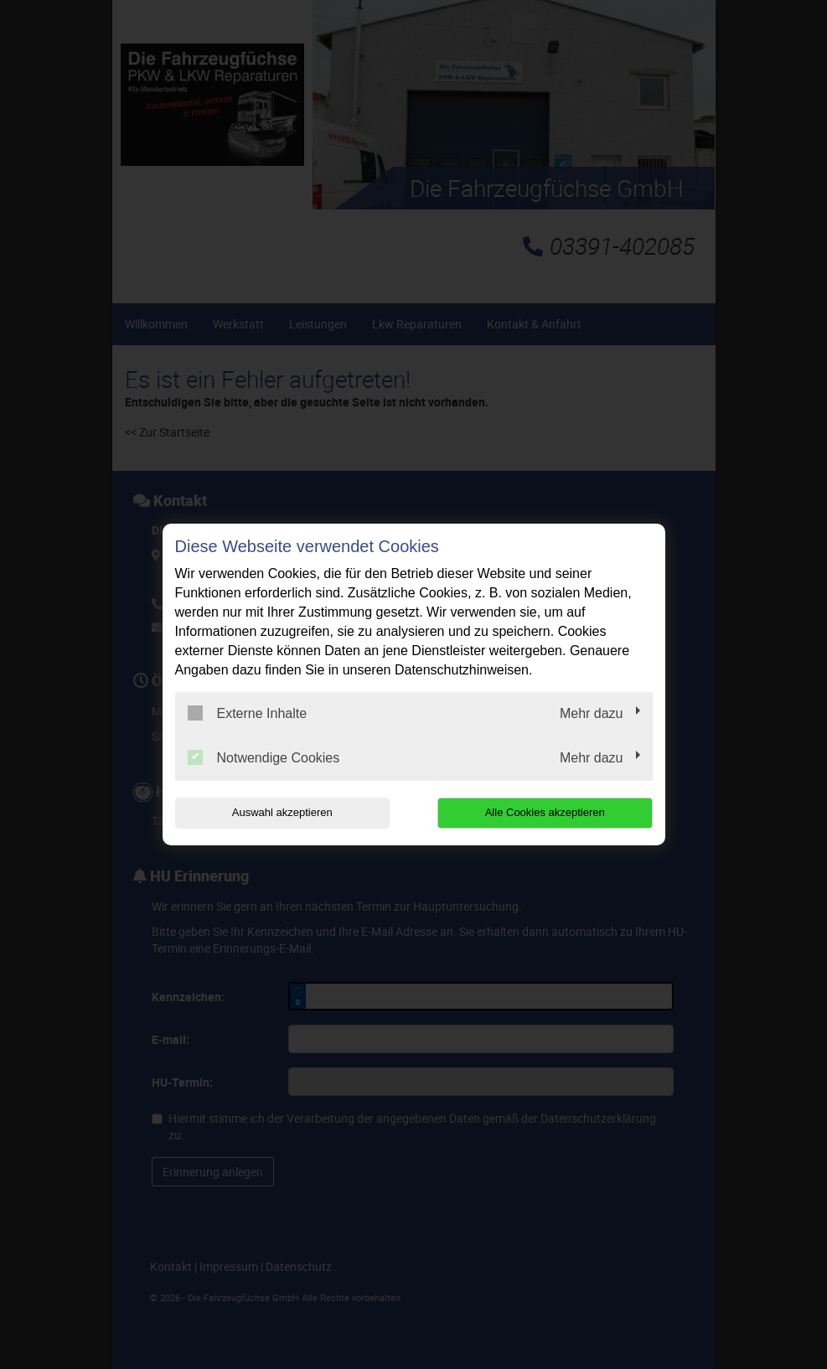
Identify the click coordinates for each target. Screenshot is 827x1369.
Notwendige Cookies (264, 757)
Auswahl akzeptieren (282, 812)
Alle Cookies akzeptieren (545, 812)
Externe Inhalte (248, 713)
